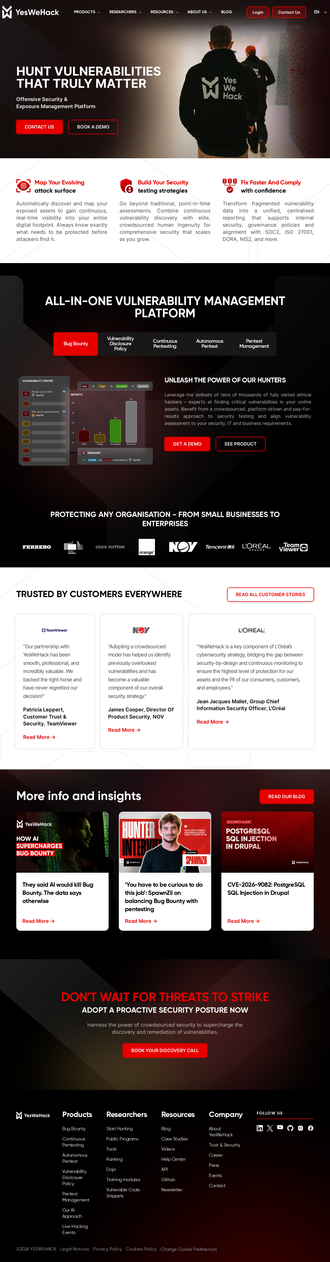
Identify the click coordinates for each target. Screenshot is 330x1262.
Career (216, 1155)
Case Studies (174, 1139)
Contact (217, 1186)
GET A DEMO (187, 444)
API (164, 1169)
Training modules (123, 1180)
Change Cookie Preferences (189, 1249)
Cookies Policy (141, 1249)
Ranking (114, 1159)
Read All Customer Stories (270, 594)
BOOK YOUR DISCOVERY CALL (165, 1050)
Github (168, 1180)
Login (257, 12)
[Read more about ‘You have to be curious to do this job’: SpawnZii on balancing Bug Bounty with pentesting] (165, 842)
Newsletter (172, 1190)
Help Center (173, 1159)
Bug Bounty (73, 1129)
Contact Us (289, 12)
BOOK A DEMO (93, 127)
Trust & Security (224, 1145)
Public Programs (122, 1139)
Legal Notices (74, 1249)
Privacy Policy (107, 1249)
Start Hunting (119, 1129)
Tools (111, 1149)
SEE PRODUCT (240, 444)
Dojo (111, 1169)
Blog (226, 12)
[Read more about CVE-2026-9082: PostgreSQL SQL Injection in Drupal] (267, 842)
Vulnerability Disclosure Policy (74, 1177)
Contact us (39, 127)
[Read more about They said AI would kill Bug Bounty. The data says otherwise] (62, 842)
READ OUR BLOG (286, 796)
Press (214, 1165)
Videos (168, 1149)
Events (215, 1175)
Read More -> (39, 737)
